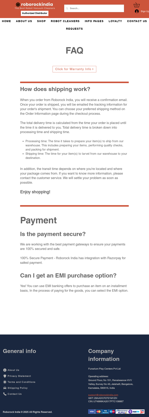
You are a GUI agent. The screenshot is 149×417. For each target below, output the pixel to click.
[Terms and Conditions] (20, 382)
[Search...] (94, 8)
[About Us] (17, 370)
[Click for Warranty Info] (74, 69)
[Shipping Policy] (17, 388)
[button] (139, 4)
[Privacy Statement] (17, 376)
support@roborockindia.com (103, 394)
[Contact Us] (13, 394)
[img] (34, 9)
